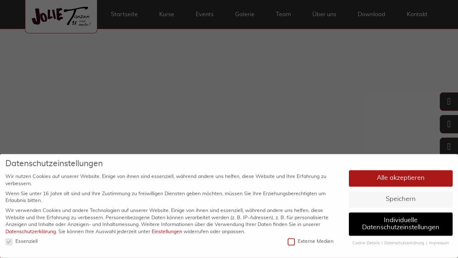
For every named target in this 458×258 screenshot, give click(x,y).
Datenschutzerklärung (30, 229)
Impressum (439, 241)
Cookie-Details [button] (366, 241)
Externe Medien (310, 239)
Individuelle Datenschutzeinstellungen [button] (400, 222)
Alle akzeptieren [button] (401, 176)
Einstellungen (167, 229)
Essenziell (21, 239)
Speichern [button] (401, 197)
